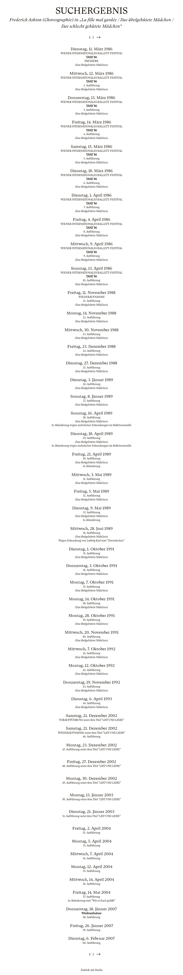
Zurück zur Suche (91, 970)
